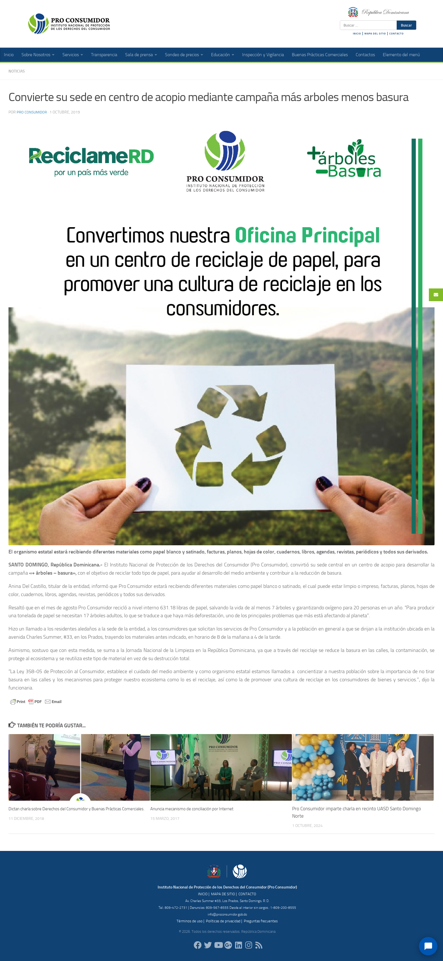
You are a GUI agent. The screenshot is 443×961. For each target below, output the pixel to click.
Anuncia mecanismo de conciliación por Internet (198, 808)
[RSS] (259, 945)
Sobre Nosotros (35, 54)
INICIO (357, 33)
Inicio (9, 54)
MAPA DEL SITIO (375, 33)
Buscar (406, 25)
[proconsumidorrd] (208, 945)
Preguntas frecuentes (261, 921)
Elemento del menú (401, 54)
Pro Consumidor (33, 112)
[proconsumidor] (238, 945)
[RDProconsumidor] (218, 945)
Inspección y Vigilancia (263, 54)
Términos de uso (190, 921)
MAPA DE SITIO (223, 894)
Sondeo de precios (182, 54)
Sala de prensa (139, 54)
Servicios (70, 54)
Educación (220, 54)
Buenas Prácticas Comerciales (320, 54)
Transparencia (104, 54)
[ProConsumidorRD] (198, 945)
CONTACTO (396, 33)
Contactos (365, 54)
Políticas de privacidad (223, 921)
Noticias (17, 71)
